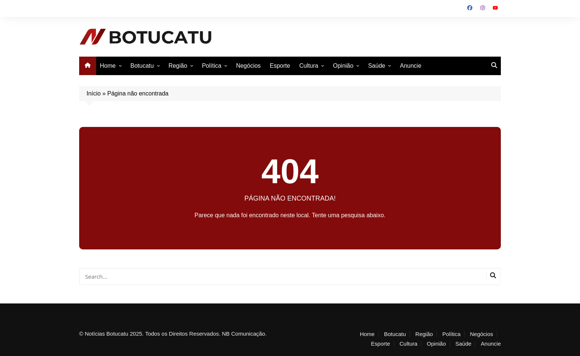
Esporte (280, 66)
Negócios (248, 66)
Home (108, 66)
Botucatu (142, 66)
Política (211, 66)
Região (177, 66)
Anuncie (410, 66)
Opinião (343, 66)
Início (94, 93)
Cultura (308, 66)
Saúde (376, 66)
